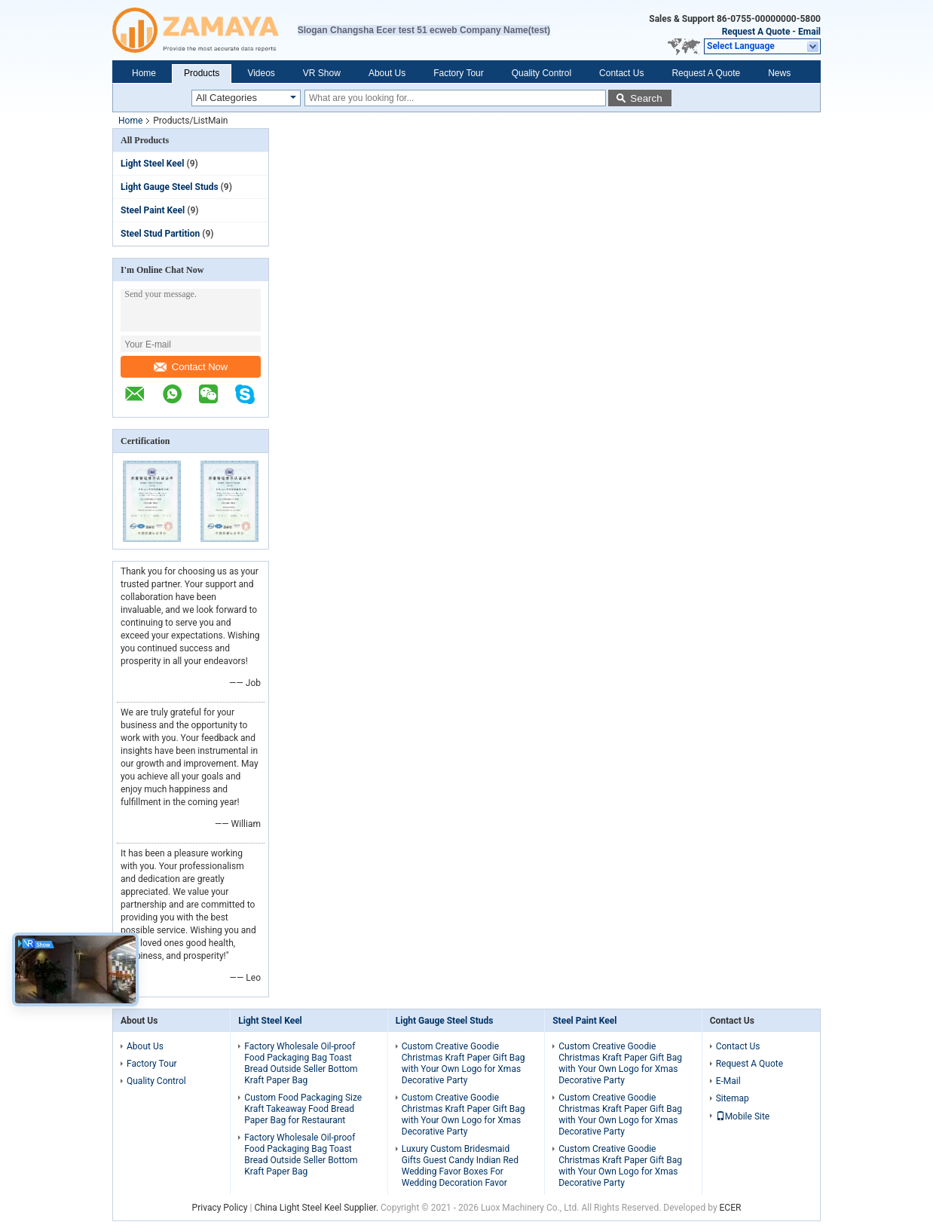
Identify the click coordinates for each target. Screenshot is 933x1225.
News (779, 73)
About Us (387, 73)
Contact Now (191, 366)
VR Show (322, 73)
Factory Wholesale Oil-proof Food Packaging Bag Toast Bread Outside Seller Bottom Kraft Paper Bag (300, 1063)
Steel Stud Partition (160, 233)
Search (646, 98)
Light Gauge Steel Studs (170, 187)
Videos (260, 73)
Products (201, 73)
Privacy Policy (220, 1207)
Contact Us (621, 73)
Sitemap (732, 1098)
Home (144, 73)
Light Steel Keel (152, 163)
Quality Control (541, 73)
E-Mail (728, 1081)
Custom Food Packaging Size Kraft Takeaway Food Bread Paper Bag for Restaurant (303, 1108)
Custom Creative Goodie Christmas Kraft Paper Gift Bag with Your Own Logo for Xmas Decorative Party (463, 1063)
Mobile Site (743, 1116)
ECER (731, 1207)
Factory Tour (458, 73)
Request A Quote (756, 31)
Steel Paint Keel (153, 210)
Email (809, 31)
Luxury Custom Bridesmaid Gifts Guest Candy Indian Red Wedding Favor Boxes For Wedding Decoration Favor (460, 1166)
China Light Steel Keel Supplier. (317, 1207)
